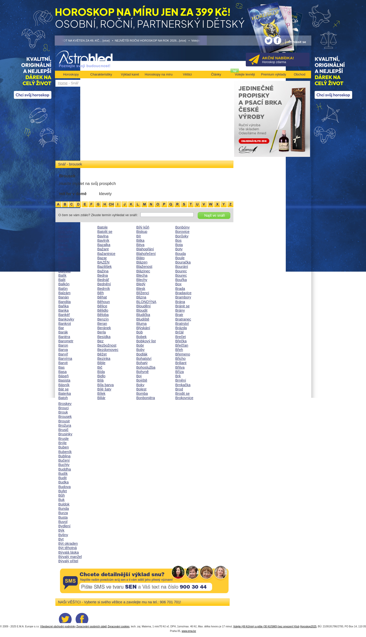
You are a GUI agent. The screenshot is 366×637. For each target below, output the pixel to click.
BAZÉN (103, 262)
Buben (63, 447)
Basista (64, 380)
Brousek (65, 417)
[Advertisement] (144, 124)
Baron (63, 345)
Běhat (102, 297)
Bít (138, 236)
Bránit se (182, 306)
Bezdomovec (107, 350)
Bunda (63, 509)
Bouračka (183, 262)
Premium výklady (273, 74)
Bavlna (103, 236)
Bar (61, 328)
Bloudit (142, 310)
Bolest (141, 389)
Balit (62, 280)
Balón (63, 289)
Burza (63, 513)
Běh (100, 293)
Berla (101, 332)
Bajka (63, 245)
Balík (62, 275)
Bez (100, 341)
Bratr (179, 315)
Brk (178, 376)
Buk (61, 500)
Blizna (141, 297)
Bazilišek (104, 267)
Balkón (64, 284)
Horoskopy (71, 74)
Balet (62, 262)
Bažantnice (106, 254)
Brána (180, 302)
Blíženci (142, 293)
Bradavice (183, 293)
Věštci (187, 74)
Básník (64, 385)
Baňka (63, 306)
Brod (179, 389)
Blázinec (143, 271)
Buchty (64, 465)
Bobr (140, 345)
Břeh (179, 350)
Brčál (179, 332)
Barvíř (63, 354)
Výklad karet (130, 74)
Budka (63, 482)
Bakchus (65, 249)
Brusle (63, 439)
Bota (179, 245)
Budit (62, 478)
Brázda (181, 328)
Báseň (63, 376)
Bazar (102, 258)
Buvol (63, 522)
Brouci (63, 408)
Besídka (104, 337)
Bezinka (103, 359)
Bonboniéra (145, 398)
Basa (62, 372)
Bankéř (64, 315)
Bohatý (142, 363)
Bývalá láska (68, 552)
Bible (101, 363)
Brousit (64, 421)
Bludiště (142, 319)
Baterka (64, 393)
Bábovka (65, 232)
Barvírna (65, 359)
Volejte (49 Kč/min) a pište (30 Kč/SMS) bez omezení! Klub (266, 626)
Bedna (102, 275)
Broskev (65, 404)
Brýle (62, 443)
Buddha (64, 469)
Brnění (180, 380)
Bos (178, 240)
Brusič (63, 430)
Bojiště (141, 380)
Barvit (63, 363)
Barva (63, 350)
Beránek (104, 328)
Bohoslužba (145, 367)
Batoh (63, 398)
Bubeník (65, 452)
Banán (63, 297)
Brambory (183, 297)
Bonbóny (182, 227)
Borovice (182, 232)
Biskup (141, 232)
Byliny (63, 535)
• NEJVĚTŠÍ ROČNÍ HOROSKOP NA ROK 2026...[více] (149, 40)
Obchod (300, 74)
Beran (102, 324)
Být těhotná (67, 548)
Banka (63, 310)
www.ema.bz (189, 631)
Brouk (63, 412)
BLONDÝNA (146, 302)
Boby (140, 350)
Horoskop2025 (308, 626)
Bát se (63, 389)
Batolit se (104, 232)
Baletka (64, 271)
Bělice (102, 306)
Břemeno (182, 354)
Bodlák (142, 354)
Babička (64, 227)
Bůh (61, 495)
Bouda (180, 254)
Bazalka (103, 245)
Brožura (64, 425)
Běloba (103, 315)
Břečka (181, 341)
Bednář (103, 280)
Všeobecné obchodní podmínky (58, 626)
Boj (139, 376)
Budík (63, 474)
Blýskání (143, 328)
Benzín (103, 319)
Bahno (63, 240)
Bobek (141, 337)
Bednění (104, 284)
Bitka (140, 240)
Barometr (65, 341)
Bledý (141, 284)
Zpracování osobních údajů (91, 626)
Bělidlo (102, 310)
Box (178, 284)
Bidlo (101, 376)
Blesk (140, 289)
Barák (63, 332)
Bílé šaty (104, 389)
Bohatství (144, 359)
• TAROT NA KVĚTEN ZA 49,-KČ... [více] (82, 40)
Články (216, 74)
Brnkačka (183, 385)
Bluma (141, 324)
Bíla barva (105, 385)
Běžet (102, 354)
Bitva (140, 245)
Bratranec (183, 319)
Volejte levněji (245, 74)
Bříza (179, 372)
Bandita (64, 302)
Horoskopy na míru (159, 74)
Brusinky (65, 434)
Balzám (64, 293)
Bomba (142, 393)
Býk (61, 530)
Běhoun (103, 302)
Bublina (64, 456)
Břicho (180, 359)
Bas (61, 367)
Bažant (103, 249)
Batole (102, 227)
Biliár (101, 398)
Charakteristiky (101, 74)
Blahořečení (146, 254)
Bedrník (103, 289)
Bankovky (66, 319)
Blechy (141, 280)
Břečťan (181, 345)
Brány (180, 310)
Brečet (180, 337)
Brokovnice (184, 398)
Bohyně (142, 372)
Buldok (64, 504)
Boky (140, 385)
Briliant (181, 363)
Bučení (64, 460)
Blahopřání (145, 249)
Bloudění (143, 306)
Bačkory (65, 236)
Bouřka (181, 280)
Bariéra (64, 337)
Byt (61, 539)
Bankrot (64, 324)
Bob (139, 332)
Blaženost (144, 267)
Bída (101, 372)
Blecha (142, 275)
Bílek (101, 393)
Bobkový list (146, 341)
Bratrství (182, 324)
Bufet (62, 491)
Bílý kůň (142, 227)
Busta (63, 517)
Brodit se (182, 393)
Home (63, 83)
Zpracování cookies (119, 626)
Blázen (142, 262)
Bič (100, 367)
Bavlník (103, 240)
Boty (179, 249)
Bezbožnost (106, 345)
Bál (61, 254)
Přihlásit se (297, 42)
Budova (64, 487)
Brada (180, 289)
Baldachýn (66, 258)
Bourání (181, 267)
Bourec (181, 271)
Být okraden (68, 543)
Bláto (140, 258)
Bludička (143, 315)
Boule (180, 258)
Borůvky (182, 236)
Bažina (103, 271)
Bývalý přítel (68, 561)
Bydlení (64, 526)
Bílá (100, 380)
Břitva (180, 367)
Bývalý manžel (70, 557)
